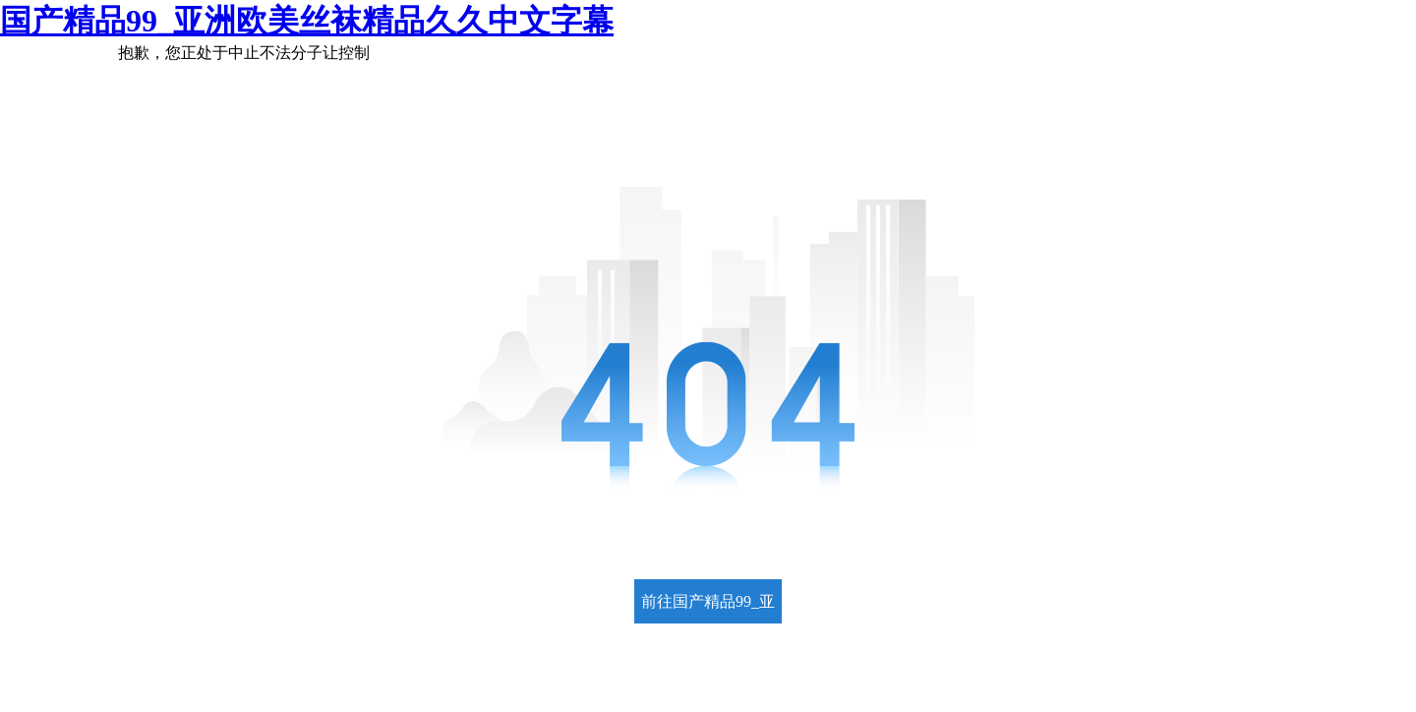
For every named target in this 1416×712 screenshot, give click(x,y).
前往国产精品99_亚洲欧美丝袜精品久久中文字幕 (708, 608)
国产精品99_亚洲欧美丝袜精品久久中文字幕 (307, 20)
